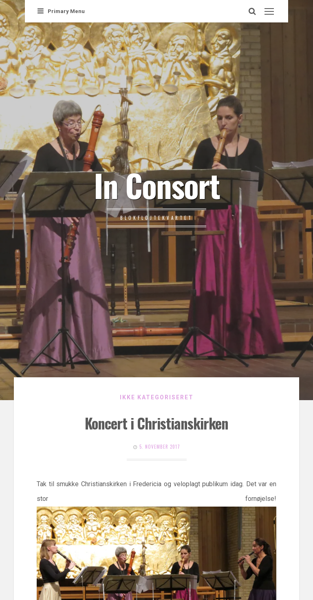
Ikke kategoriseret (157, 397)
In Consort (157, 185)
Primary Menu (61, 11)
